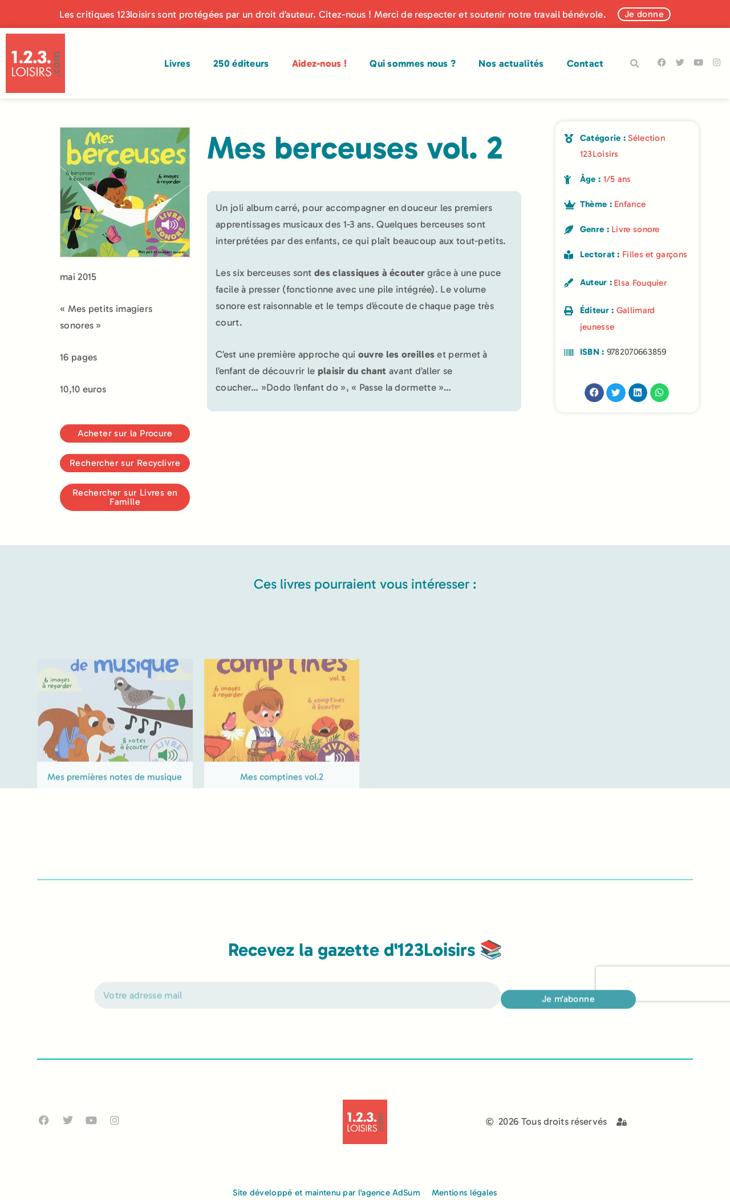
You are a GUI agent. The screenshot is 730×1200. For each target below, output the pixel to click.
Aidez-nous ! (319, 63)
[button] (635, 64)
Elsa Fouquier (640, 283)
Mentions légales (464, 1192)
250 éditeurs (241, 63)
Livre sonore (635, 229)
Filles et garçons (654, 254)
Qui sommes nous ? (413, 63)
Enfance (630, 204)
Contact (585, 63)
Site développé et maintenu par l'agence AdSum (326, 1192)
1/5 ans (617, 179)
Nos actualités (511, 63)
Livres (177, 63)
